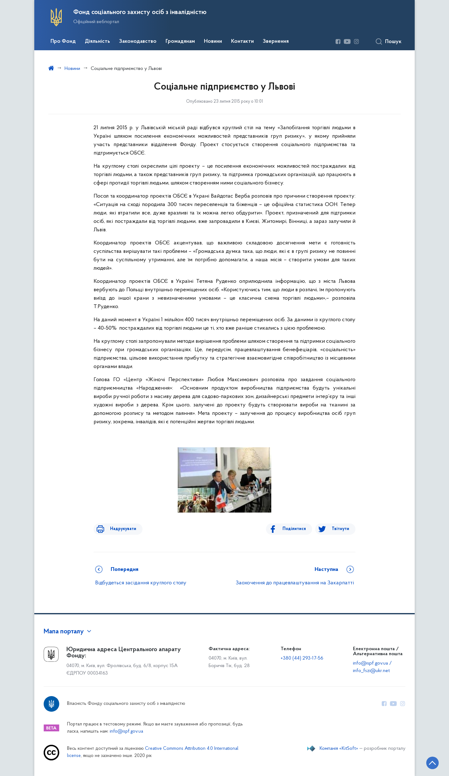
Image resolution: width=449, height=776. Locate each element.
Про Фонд (63, 41)
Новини (213, 41)
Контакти (242, 41)
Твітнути (340, 529)
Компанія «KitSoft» (339, 748)
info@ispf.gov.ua (126, 731)
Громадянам (180, 41)
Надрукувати (119, 529)
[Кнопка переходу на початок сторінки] (425, 762)
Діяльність (97, 41)
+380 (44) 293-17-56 (302, 658)
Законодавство (138, 41)
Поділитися (298, 529)
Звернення (276, 41)
